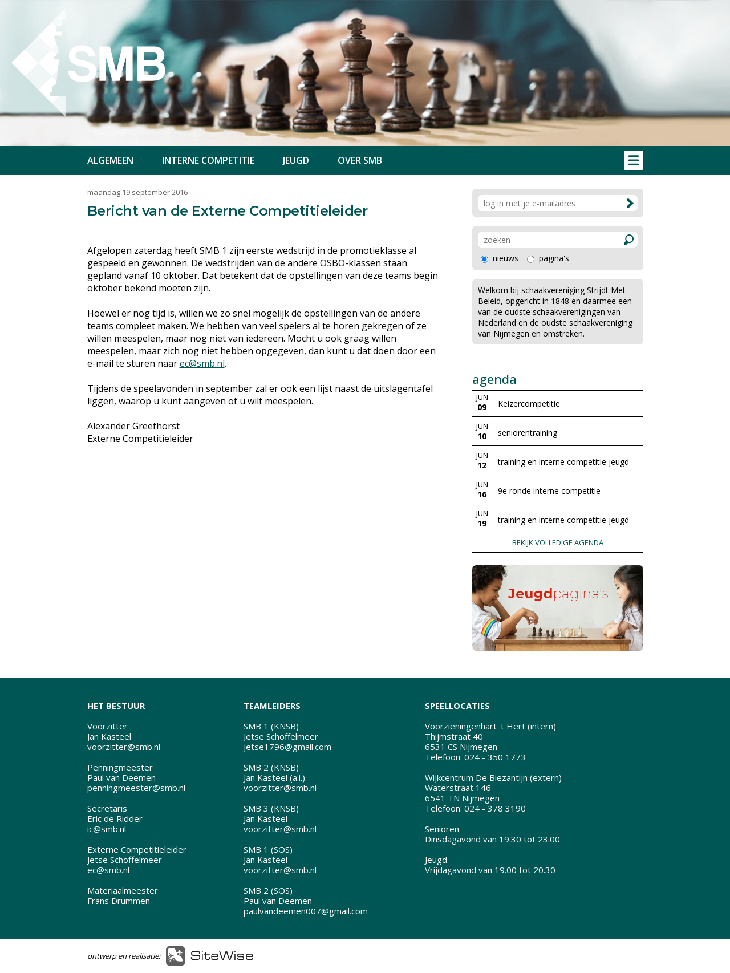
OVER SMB (360, 160)
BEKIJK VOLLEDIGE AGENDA (557, 542)
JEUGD (296, 160)
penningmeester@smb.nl (136, 787)
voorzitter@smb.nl (123, 746)
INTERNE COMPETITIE (208, 160)
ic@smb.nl (106, 828)
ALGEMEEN (110, 160)
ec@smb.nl (202, 363)
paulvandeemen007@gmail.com (306, 911)
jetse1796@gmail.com (287, 746)
